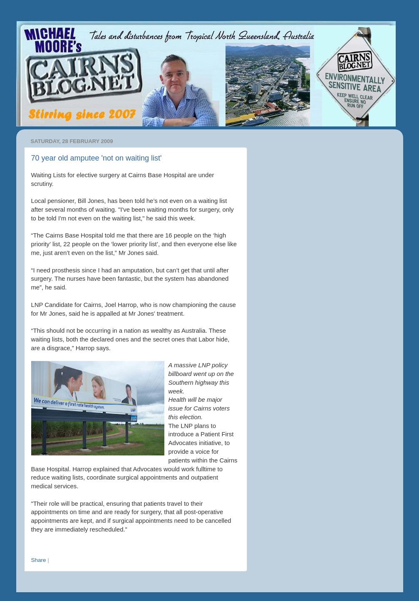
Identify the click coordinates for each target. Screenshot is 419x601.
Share (38, 560)
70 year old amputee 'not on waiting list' (96, 158)
